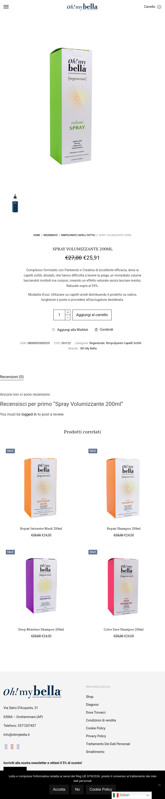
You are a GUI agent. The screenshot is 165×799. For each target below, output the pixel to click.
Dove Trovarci (96, 712)
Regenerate (50, 235)
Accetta (59, 789)
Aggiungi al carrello (92, 315)
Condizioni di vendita (101, 720)
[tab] (82, 377)
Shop (90, 697)
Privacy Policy (96, 736)
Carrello (153, 7)
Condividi (104, 329)
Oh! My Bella (88, 348)
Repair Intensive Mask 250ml (41, 528)
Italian (121, 795)
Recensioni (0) (12, 377)
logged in (29, 414)
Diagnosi (92, 704)
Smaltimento (95, 752)
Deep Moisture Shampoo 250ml (41, 629)
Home (36, 235)
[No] (159, 785)
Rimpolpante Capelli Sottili (78, 235)
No (77, 789)
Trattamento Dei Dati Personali (108, 744)
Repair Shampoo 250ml (124, 528)
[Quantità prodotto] (59, 315)
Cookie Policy (96, 728)
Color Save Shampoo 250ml (124, 629)
